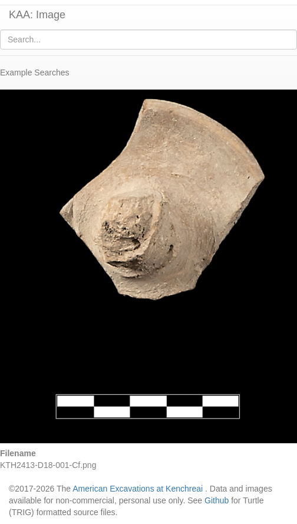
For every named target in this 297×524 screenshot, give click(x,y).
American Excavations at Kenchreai (137, 488)
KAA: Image (37, 15)
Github (216, 500)
